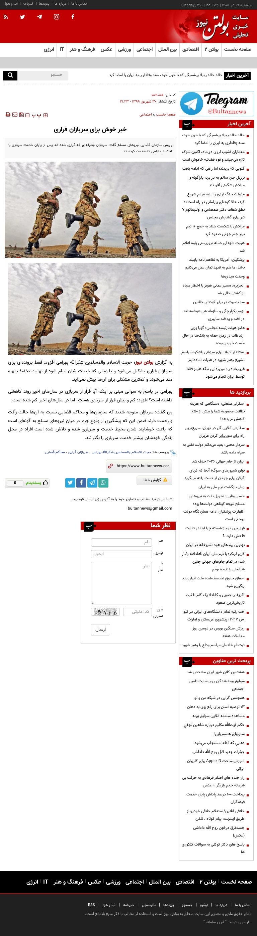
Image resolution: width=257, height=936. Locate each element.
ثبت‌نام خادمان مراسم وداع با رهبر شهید (213, 645)
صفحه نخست (237, 49)
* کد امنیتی (158, 613)
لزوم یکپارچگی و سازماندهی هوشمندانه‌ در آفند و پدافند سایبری (214, 315)
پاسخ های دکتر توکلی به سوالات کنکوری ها (213, 848)
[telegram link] (92, 483)
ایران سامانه (215, 922)
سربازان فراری (78, 452)
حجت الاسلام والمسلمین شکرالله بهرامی (121, 452)
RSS (91, 905)
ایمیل (159, 553)
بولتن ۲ (211, 49)
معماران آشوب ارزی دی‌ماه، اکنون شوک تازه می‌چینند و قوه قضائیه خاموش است (213, 156)
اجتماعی (146, 115)
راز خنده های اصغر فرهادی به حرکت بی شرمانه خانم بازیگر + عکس (213, 781)
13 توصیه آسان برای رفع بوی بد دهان (216, 707)
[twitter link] (70, 483)
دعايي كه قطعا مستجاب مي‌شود (219, 743)
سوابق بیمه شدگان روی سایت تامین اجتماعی (217, 685)
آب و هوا (11, 4)
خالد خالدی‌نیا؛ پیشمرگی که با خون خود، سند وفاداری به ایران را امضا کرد (166, 75)
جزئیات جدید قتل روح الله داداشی (218, 752)
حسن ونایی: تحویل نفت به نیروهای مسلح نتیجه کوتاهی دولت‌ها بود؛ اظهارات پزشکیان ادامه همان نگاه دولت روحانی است (214, 507)
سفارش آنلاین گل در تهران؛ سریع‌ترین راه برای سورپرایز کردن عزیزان (215, 432)
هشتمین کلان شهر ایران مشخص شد (216, 672)
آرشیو (204, 905)
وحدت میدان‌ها (233, 276)
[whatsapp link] (103, 483)
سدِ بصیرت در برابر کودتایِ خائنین (219, 302)
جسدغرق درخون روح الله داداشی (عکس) (219, 831)
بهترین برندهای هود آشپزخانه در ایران (215, 545)
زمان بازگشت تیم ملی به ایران (221, 487)
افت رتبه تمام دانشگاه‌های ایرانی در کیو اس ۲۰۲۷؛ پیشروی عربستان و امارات (214, 615)
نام (161, 541)
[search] (10, 75)
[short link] (143, 466)
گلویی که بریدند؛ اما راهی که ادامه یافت (213, 169)
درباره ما (60, 4)
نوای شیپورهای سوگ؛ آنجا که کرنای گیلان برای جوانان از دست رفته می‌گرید (214, 474)
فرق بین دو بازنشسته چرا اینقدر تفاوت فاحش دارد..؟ (215, 532)
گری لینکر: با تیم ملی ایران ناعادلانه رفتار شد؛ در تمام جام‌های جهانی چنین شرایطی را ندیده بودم (213, 561)
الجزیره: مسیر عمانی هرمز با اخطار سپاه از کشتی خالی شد (214, 289)
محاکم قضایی (55, 452)
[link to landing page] (220, 26)
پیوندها (44, 4)
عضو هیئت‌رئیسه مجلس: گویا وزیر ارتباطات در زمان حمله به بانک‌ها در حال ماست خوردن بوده (213, 335)
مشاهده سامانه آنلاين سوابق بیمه (218, 716)
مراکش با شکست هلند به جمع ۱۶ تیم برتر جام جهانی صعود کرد (215, 230)
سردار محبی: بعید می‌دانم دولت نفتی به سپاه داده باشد (214, 448)
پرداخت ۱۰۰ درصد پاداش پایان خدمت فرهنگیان (215, 798)
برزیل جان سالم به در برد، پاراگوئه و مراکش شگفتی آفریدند (217, 181)
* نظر (160, 567)
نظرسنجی (149, 905)
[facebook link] (81, 483)
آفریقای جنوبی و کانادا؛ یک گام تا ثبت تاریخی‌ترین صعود (215, 599)
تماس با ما (79, 4)
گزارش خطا (155, 480)
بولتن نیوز (144, 362)
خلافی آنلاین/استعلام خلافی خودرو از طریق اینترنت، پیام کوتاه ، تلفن (216, 815)
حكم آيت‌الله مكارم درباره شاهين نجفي (214, 725)
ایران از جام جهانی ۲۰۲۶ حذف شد (218, 461)
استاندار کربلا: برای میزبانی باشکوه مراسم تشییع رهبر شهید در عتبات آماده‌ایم (213, 356)
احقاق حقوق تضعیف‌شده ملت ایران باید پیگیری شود (213, 582)
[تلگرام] (216, 103)
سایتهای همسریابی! (229, 734)
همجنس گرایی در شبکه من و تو (219, 698)
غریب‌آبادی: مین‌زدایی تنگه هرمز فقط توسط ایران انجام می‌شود (215, 373)
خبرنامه (28, 4)
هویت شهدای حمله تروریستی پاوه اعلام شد (213, 247)
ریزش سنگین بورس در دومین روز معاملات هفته (218, 632)
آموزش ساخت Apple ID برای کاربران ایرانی (216, 765)
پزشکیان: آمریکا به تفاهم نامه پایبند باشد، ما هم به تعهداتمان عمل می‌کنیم (215, 263)
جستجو (187, 905)
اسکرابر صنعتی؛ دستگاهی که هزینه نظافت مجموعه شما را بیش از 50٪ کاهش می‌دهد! (217, 411)
